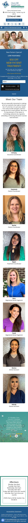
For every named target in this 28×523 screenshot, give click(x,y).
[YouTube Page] (19, 24)
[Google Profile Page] (4, 24)
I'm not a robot (10, 86)
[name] (14, 81)
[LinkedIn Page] (15, 24)
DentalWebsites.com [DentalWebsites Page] (13, 519)
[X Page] (12, 24)
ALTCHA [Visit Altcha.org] (16, 89)
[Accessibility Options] (2, 520)
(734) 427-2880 (14, 16)
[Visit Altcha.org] (18, 86)
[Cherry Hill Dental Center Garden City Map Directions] (24, 27)
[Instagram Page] (23, 24)
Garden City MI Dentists (7, 514)
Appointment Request (14, 20)
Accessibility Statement (14, 511)
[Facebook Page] (8, 24)
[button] (1, 27)
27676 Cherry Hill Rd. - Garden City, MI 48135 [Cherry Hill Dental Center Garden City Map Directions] (14, 13)
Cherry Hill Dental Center (13, 28)
